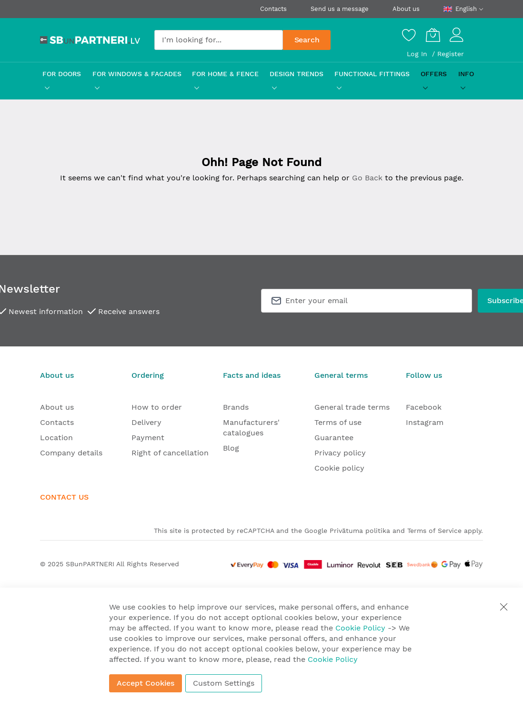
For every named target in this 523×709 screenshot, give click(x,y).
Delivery (146, 422)
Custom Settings (223, 683)
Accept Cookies (145, 683)
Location (56, 437)
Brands (236, 407)
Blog (231, 448)
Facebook (424, 407)
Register (450, 54)
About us (406, 8)
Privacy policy (340, 452)
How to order (156, 407)
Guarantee (333, 437)
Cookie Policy (360, 627)
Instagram (424, 422)
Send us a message (340, 8)
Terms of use (338, 422)
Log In (418, 54)
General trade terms (352, 407)
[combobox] (218, 40)
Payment (147, 437)
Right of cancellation (170, 452)
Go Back (367, 177)
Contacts (273, 8)
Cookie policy (339, 468)
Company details (71, 452)
